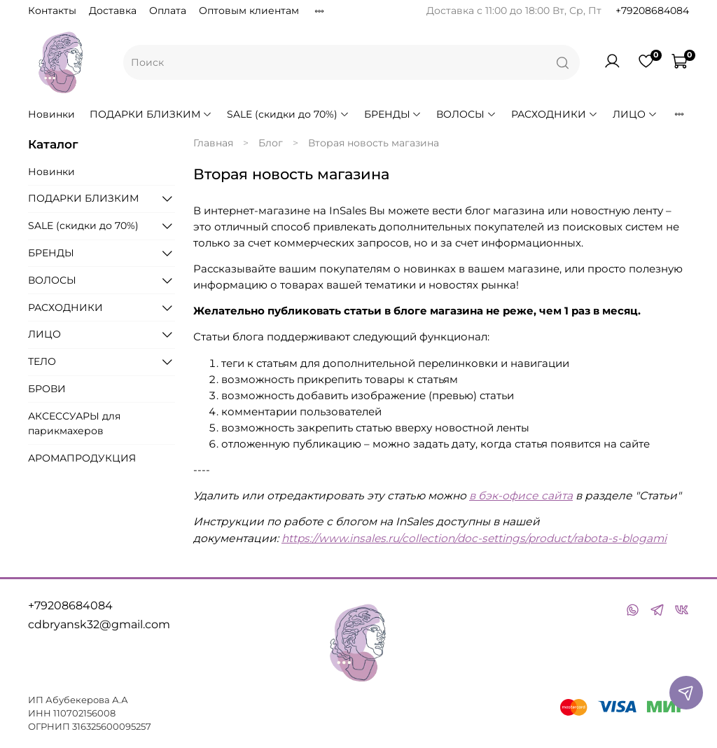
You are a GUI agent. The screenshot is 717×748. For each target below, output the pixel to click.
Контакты (52, 10)
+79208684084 (652, 10)
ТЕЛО (42, 361)
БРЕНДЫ (393, 114)
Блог (270, 143)
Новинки (51, 114)
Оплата (167, 10)
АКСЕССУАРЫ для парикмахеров (74, 423)
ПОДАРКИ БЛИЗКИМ (151, 114)
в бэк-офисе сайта (521, 495)
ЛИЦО (635, 114)
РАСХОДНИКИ (554, 114)
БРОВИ (47, 388)
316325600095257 (111, 726)
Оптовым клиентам (249, 10)
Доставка (113, 10)
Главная (213, 143)
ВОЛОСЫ (466, 114)
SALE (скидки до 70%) (288, 114)
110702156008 (84, 713)
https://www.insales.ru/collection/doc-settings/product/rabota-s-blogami (474, 538)
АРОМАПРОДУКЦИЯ (82, 458)
